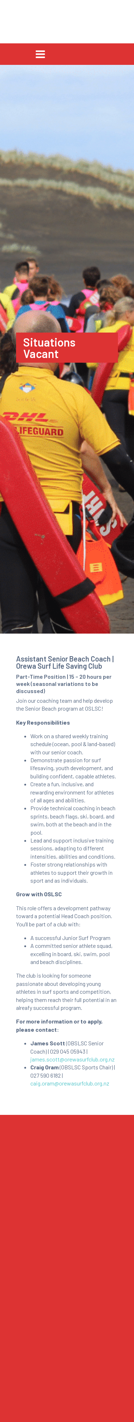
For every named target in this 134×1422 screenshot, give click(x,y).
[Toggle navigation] (40, 54)
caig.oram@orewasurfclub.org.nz (69, 1083)
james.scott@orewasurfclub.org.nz (72, 1059)
